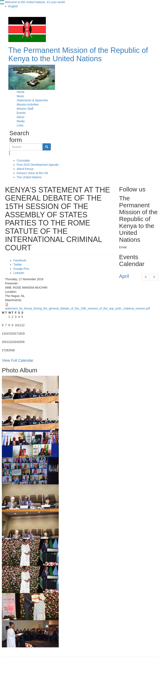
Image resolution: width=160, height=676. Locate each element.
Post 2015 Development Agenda (38, 164)
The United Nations (29, 177)
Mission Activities (28, 104)
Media (21, 121)
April (124, 276)
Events (21, 113)
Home (20, 92)
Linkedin (18, 273)
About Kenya (25, 169)
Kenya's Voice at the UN (32, 173)
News (20, 96)
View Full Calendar (17, 360)
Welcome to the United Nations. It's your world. (35, 2)
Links (20, 125)
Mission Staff (25, 108)
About (20, 117)
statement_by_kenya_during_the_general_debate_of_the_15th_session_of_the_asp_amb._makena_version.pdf (77, 308)
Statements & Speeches (32, 100)
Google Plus (21, 268)
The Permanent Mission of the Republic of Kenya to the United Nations (78, 54)
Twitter (17, 264)
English (13, 6)
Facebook (19, 260)
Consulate (23, 160)
